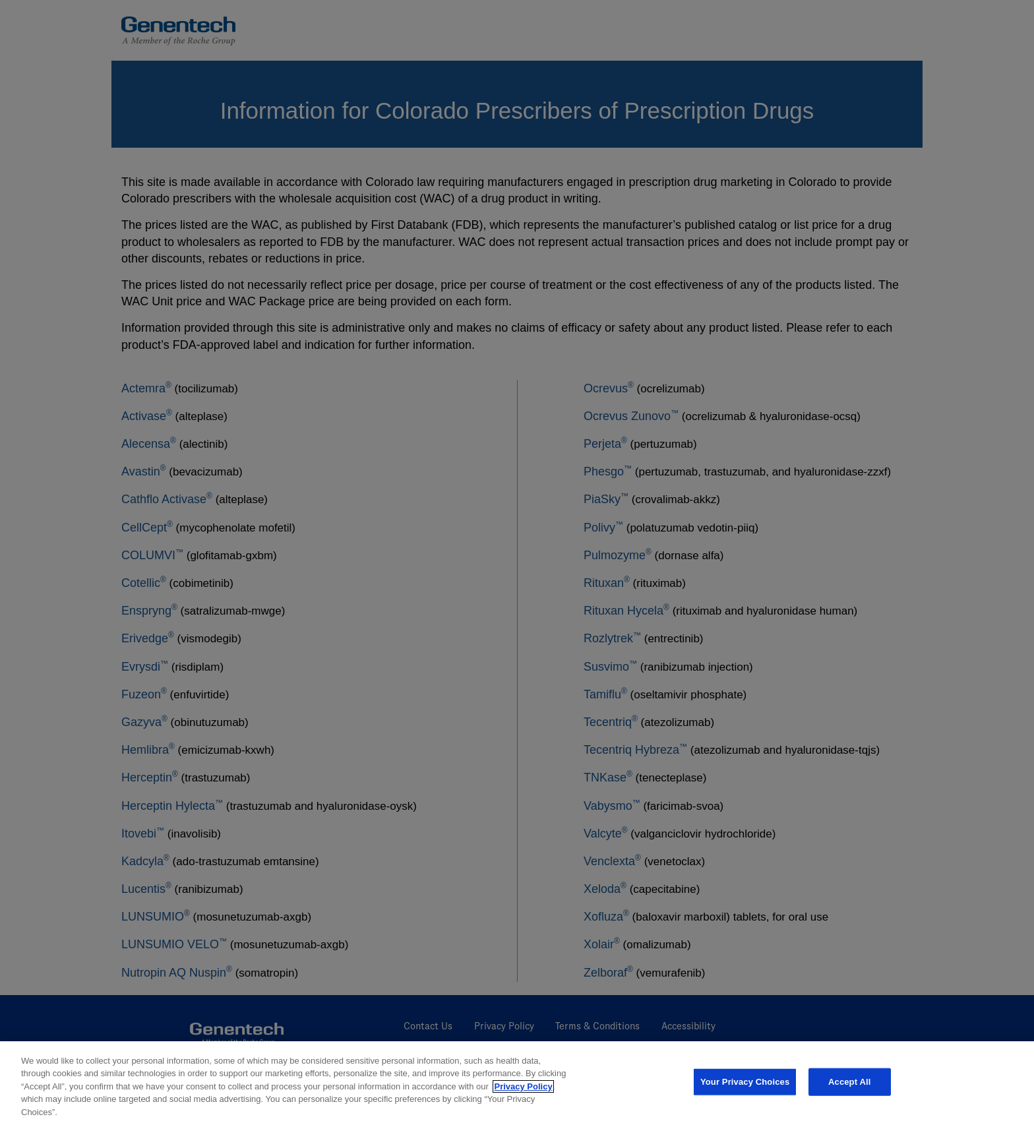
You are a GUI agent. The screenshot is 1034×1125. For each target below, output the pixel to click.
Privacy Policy (523, 1092)
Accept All (849, 1087)
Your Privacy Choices (744, 1087)
